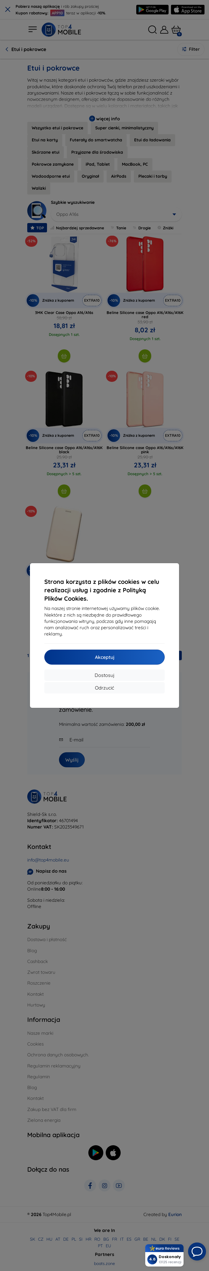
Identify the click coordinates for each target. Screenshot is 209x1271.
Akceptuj (104, 657)
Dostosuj (104, 675)
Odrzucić (104, 688)
